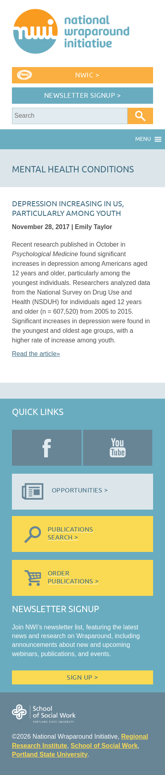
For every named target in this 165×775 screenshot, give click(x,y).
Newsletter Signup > (82, 95)
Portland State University (49, 754)
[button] (143, 139)
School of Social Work (104, 745)
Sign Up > (82, 678)
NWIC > (87, 75)
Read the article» (36, 353)
